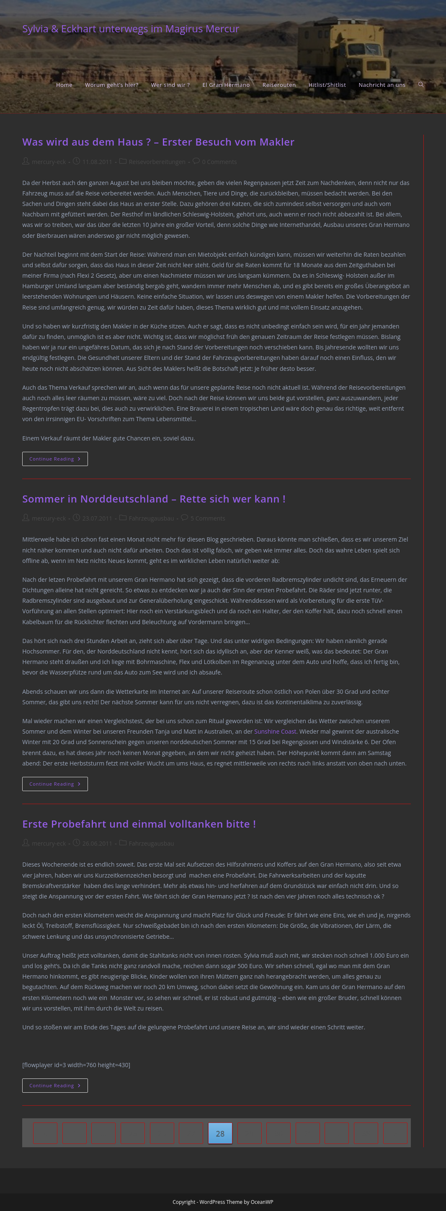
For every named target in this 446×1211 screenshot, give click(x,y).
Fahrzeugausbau (151, 518)
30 (278, 1133)
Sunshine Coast (275, 731)
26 (161, 1133)
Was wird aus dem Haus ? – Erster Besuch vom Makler (158, 141)
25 (133, 1133)
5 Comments (208, 518)
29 (249, 1133)
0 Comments (219, 162)
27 (191, 1133)
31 (308, 1133)
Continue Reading (58, 460)
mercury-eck (49, 162)
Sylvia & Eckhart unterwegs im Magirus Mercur (130, 28)
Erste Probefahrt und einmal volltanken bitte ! (139, 824)
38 (366, 1133)
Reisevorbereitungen (157, 162)
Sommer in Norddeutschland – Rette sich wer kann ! (154, 498)
